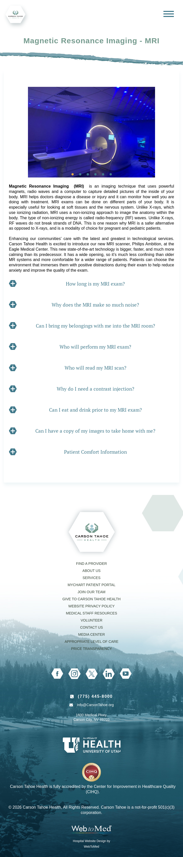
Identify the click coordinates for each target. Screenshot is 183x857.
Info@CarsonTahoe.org (95, 705)
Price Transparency (91, 649)
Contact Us (91, 627)
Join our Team (91, 592)
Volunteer (91, 620)
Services (92, 578)
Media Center (91, 634)
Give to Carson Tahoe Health (92, 599)
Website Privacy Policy (91, 606)
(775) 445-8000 (95, 696)
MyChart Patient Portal (91, 585)
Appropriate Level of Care (91, 642)
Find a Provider (91, 564)
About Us (91, 571)
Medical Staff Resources (91, 613)
